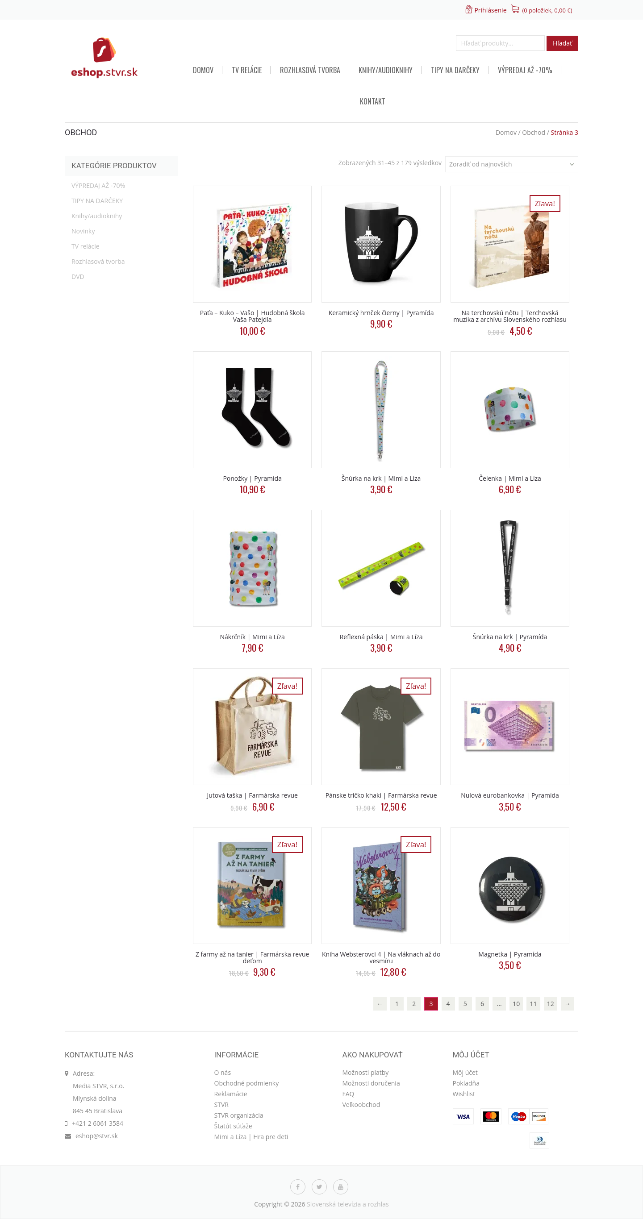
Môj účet (465, 1072)
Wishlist (464, 1094)
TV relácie (247, 70)
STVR (221, 1104)
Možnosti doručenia (371, 1083)
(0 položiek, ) (547, 10)
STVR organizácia (238, 1115)
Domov (203, 70)
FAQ (348, 1094)
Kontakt (372, 101)
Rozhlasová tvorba (310, 70)
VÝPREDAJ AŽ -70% (525, 70)
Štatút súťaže (233, 1126)
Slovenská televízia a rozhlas (348, 1204)
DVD (77, 276)
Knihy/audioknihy (386, 70)
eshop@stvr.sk (96, 1136)
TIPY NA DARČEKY (455, 70)
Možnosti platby (365, 1072)
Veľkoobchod (361, 1104)
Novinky (83, 231)
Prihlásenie (490, 10)
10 (516, 1003)
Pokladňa (466, 1083)
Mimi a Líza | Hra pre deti (251, 1136)
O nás (222, 1072)
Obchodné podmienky (246, 1083)
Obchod (533, 132)
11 (533, 1003)
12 (550, 1003)
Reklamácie (230, 1094)
